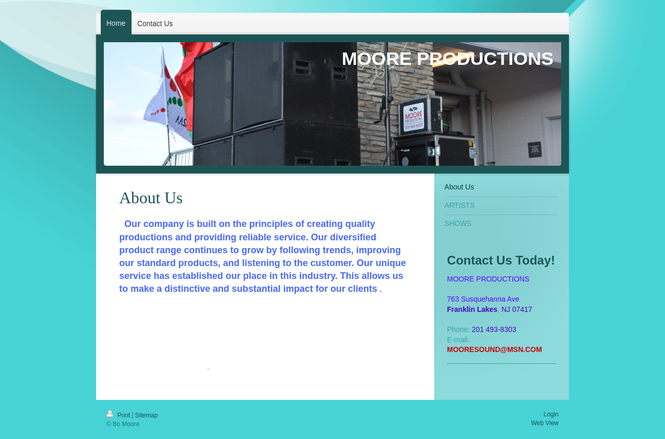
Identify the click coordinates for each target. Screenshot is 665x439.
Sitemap (146, 415)
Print (119, 415)
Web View (545, 423)
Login (551, 414)
